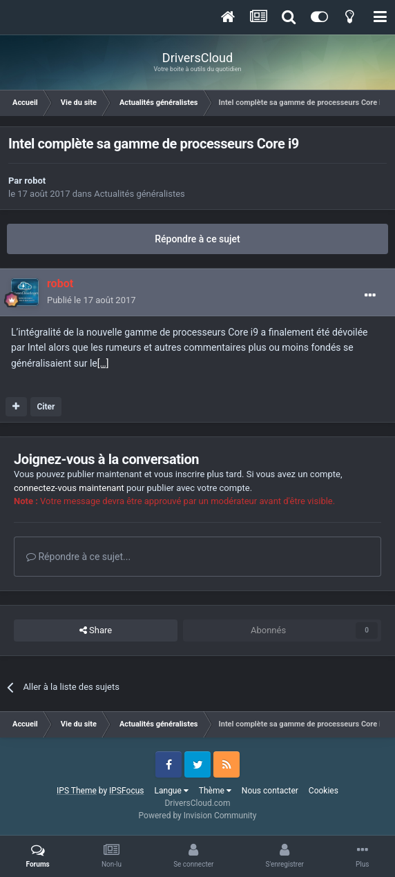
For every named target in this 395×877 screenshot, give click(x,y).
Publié (91, 300)
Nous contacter (270, 791)
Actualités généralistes (139, 194)
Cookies (323, 791)
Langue (172, 791)
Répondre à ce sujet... (78, 556)
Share (95, 630)
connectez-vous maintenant (69, 488)
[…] (103, 363)
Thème (215, 791)
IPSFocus (126, 791)
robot (35, 180)
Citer (46, 407)
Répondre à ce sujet (197, 238)
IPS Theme (77, 791)
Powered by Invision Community (198, 815)
